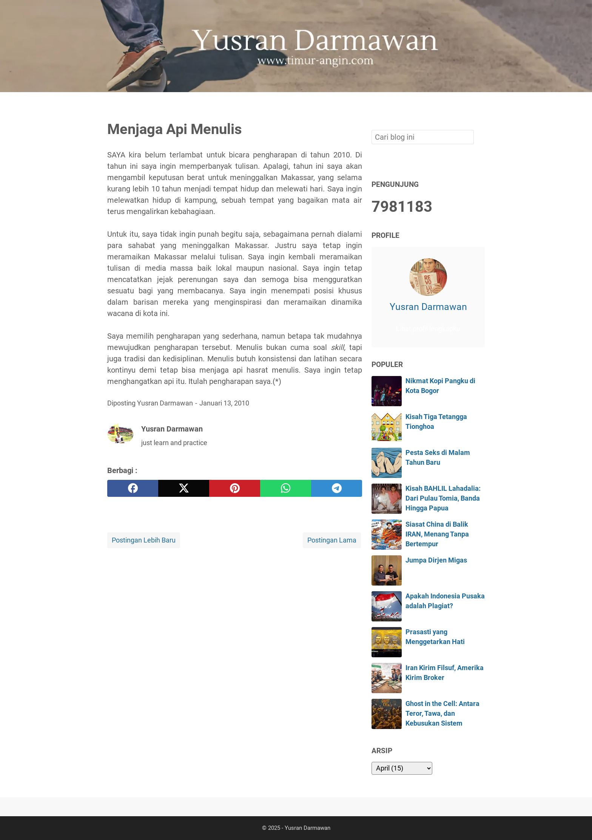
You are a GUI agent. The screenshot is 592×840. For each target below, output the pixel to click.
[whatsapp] (285, 488)
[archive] (402, 768)
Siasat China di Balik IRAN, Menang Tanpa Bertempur (437, 534)
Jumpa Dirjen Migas (436, 560)
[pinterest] (234, 488)
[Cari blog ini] (480, 104)
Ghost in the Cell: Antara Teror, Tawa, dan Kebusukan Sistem (442, 713)
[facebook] (132, 488)
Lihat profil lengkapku (428, 329)
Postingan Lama (331, 540)
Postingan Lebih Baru (144, 540)
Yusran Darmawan (428, 306)
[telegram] (336, 488)
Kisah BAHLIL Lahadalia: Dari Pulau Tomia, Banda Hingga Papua (443, 498)
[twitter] (183, 488)
